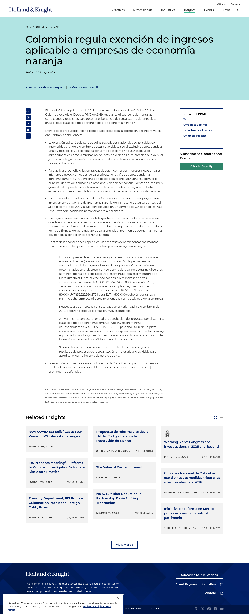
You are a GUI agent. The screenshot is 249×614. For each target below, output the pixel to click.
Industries (168, 10)
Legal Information (133, 608)
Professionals (142, 10)
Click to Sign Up (201, 166)
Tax (185, 119)
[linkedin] (196, 609)
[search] (238, 10)
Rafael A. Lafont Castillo (84, 87)
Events (209, 10)
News (226, 10)
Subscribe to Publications (199, 575)
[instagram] (209, 609)
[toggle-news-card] (215, 417)
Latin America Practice (197, 130)
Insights (189, 10)
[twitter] (202, 609)
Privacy (155, 608)
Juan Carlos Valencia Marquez (44, 87)
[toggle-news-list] (221, 417)
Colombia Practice (195, 135)
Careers (235, 4)
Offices (221, 4)
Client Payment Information (196, 584)
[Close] (118, 606)
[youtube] (221, 609)
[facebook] (215, 609)
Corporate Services (195, 124)
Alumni (210, 593)
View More (123, 544)
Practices (118, 10)
